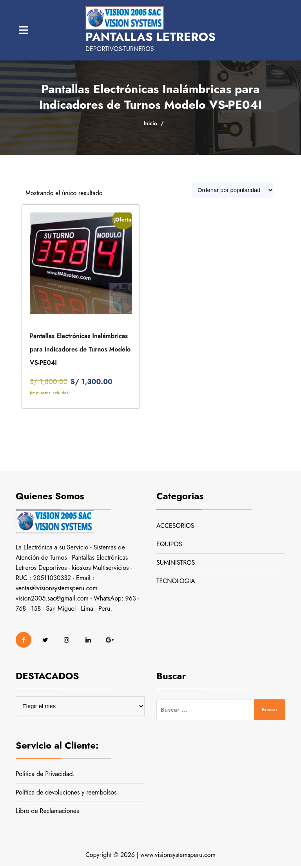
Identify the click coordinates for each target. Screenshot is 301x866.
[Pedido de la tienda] (233, 190)
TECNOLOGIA (175, 581)
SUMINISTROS (175, 562)
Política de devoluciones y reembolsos (66, 792)
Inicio (150, 123)
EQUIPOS (169, 544)
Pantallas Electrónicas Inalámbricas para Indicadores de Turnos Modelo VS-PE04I (80, 349)
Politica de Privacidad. (45, 773)
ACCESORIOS (175, 525)
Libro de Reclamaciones (47, 810)
